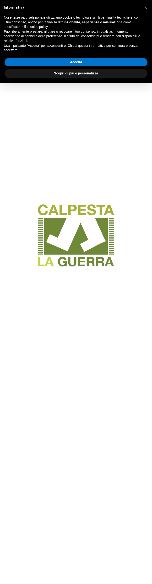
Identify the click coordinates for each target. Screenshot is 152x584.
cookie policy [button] (38, 27)
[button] (146, 7)
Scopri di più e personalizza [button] (76, 73)
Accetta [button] (76, 62)
